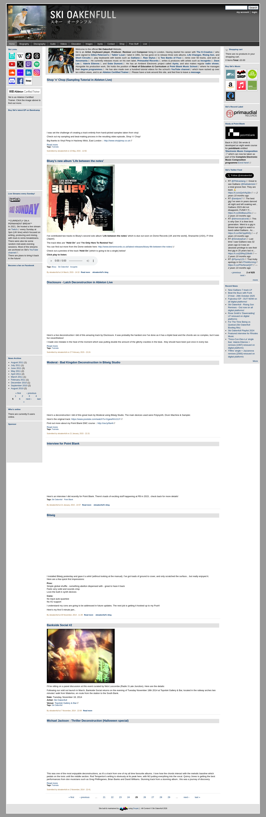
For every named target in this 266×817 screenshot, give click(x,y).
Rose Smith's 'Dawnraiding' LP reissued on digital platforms (241, 316)
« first (18, 393)
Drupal (136, 808)
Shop (121, 44)
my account (243, 12)
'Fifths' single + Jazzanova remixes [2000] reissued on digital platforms (241, 353)
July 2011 (16, 365)
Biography (24, 44)
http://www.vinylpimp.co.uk (118, 140)
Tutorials (55, 147)
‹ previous (31, 393)
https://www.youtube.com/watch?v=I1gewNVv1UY (96, 419)
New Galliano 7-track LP (240, 290)
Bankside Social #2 (59, 625)
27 (152, 797)
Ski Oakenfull (63, 267)
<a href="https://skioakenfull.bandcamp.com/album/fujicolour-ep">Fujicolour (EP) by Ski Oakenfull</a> (23, 150)
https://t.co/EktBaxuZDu (240, 213)
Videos (63, 44)
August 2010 (17, 388)
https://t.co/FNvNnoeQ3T (241, 265)
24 (128, 797)
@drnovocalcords (241, 218)
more (255, 280)
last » (197, 797)
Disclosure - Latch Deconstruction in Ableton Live (80, 282)
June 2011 (16, 368)
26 (144, 797)
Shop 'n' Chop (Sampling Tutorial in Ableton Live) (79, 79)
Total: (236, 60)
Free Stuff (133, 44)
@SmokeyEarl (240, 239)
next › (29, 398)
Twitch (15, 229)
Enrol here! (244, 162)
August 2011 (17, 362)
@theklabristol (249, 184)
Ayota (100, 44)
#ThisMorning (250, 262)
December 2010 (19, 382)
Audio (53, 44)
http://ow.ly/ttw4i (106, 423)
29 (169, 797)
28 (161, 797)
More (255, 361)
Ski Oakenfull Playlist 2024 (241, 330)
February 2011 (18, 379)
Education (76, 44)
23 (120, 797)
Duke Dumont (116, 63)
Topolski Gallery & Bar (67, 703)
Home (12, 44)
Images (89, 44)
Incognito (74, 267)
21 (104, 797)
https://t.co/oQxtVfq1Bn (240, 192)
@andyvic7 (238, 198)
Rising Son (208, 55)
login (254, 12)
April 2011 (16, 374)
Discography (39, 44)
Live (145, 44)
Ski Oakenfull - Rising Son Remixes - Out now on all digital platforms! (241, 307)
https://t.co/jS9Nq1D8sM (241, 253)
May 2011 (16, 371)
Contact (111, 44)
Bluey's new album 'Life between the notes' (75, 160)
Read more (52, 144)
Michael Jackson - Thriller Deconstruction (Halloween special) (88, 720)
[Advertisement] (25, 444)
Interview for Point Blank (63, 443)
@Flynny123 (239, 259)
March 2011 (17, 377)
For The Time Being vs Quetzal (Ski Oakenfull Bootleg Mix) (239, 325)
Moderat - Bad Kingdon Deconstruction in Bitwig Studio (83, 362)
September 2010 (19, 385)
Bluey (54, 267)
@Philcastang (239, 181)
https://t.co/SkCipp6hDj (240, 233)
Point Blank (68, 499)
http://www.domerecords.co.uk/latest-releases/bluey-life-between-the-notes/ (136, 246)
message (195, 72)
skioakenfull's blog (100, 272)
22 (112, 797)
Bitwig (51, 515)
